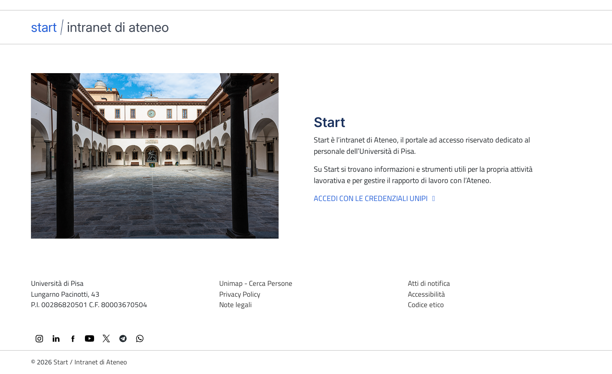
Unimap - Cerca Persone (255, 283)
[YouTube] (89, 338)
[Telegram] (123, 338)
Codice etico (426, 304)
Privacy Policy (239, 294)
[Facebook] (72, 338)
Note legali (235, 304)
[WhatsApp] (139, 338)
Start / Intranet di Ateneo (90, 362)
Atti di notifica (429, 283)
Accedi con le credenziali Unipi (376, 198)
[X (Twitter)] (106, 338)
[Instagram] (39, 338)
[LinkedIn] (56, 338)
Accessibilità (426, 294)
